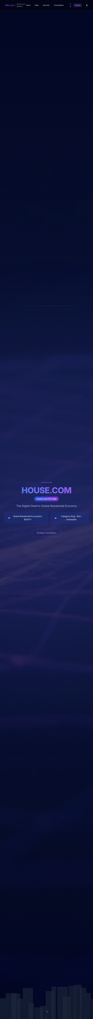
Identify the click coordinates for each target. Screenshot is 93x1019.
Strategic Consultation (46, 533)
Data (36, 5)
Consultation (59, 5)
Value (28, 5)
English (77, 5)
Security (46, 5)
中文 (70, 5)
